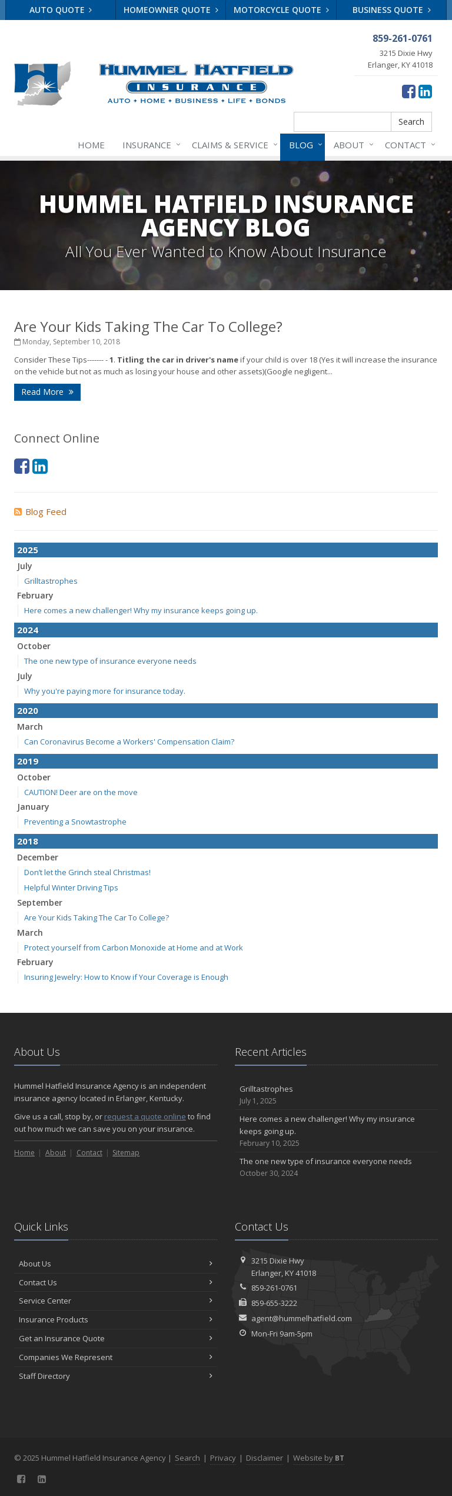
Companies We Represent (115, 1357)
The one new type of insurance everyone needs (110, 661)
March (30, 726)
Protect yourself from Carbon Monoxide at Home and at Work (133, 947)
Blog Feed (40, 511)
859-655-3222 (274, 1303)
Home (91, 145)
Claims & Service (232, 144)
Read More (47, 391)
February (35, 595)
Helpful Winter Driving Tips (71, 887)
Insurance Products (115, 1319)
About (351, 144)
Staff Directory (115, 1376)
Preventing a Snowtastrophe (75, 821)
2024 (27, 630)
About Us (115, 1263)
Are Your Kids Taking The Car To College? (148, 326)
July (24, 565)
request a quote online (145, 1116)
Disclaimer (264, 1457)
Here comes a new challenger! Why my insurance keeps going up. (141, 610)
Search (411, 121)
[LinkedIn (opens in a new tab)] (425, 91)
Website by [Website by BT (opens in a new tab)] (318, 1457)
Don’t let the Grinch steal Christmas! (87, 872)
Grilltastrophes (51, 581)
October (34, 645)
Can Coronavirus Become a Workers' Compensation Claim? (129, 741)
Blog (303, 144)
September (39, 902)
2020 (27, 710)
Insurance (149, 144)
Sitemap (125, 1153)
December (37, 857)
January (33, 806)
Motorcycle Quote (281, 9)
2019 (27, 761)
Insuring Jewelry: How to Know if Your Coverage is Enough (126, 977)
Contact (408, 144)
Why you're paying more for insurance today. (104, 691)
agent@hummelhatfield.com (301, 1318)
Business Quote (392, 9)
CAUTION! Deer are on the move (81, 792)
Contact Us (115, 1282)
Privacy (223, 1457)
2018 (27, 841)
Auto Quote (60, 9)
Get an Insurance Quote (115, 1338)
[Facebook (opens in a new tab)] (409, 91)
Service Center (115, 1300)
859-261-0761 (274, 1287)
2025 (27, 550)
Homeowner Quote (171, 9)
